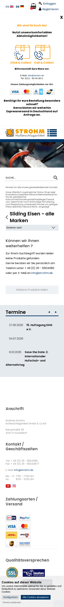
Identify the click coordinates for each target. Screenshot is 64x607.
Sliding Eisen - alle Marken (32, 217)
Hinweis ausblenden (12, 602)
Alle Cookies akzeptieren (36, 597)
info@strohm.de (36, 75)
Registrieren (49, 9)
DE (20, 7)
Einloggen (47, 4)
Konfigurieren (10, 597)
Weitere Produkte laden (32, 290)
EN (9, 7)
